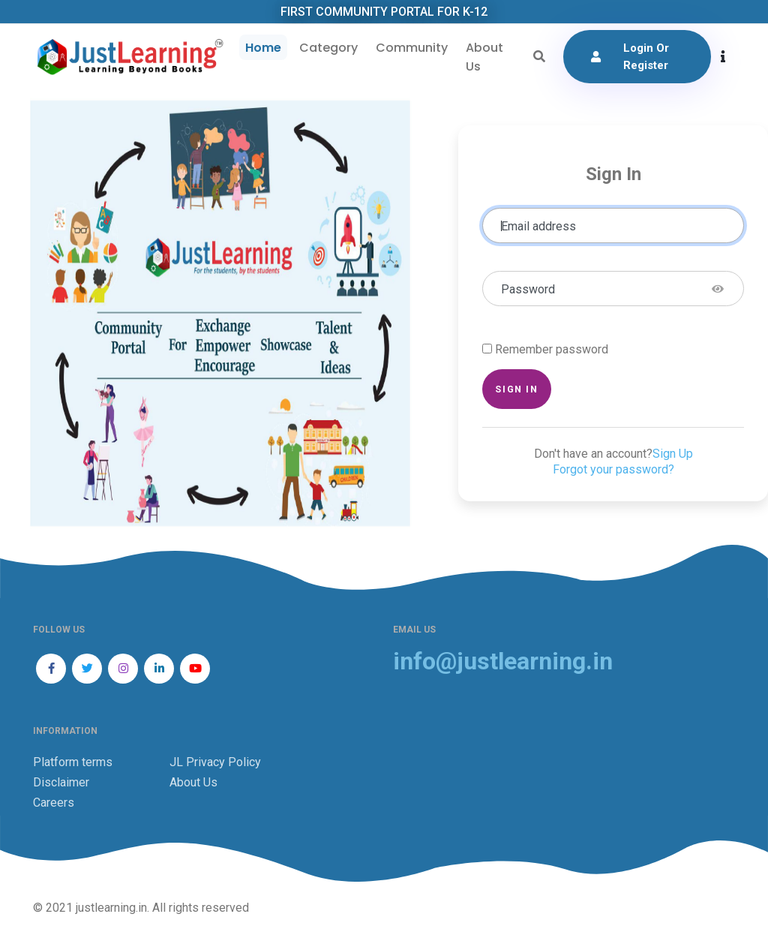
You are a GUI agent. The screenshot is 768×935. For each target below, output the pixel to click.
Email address (538, 228)
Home (262, 48)
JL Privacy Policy (215, 763)
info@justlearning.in (503, 662)
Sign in (516, 390)
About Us (483, 58)
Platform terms (72, 763)
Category (327, 48)
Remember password (551, 351)
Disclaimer (61, 783)
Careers (53, 803)
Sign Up (672, 455)
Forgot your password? (613, 471)
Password (528, 291)
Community (410, 48)
